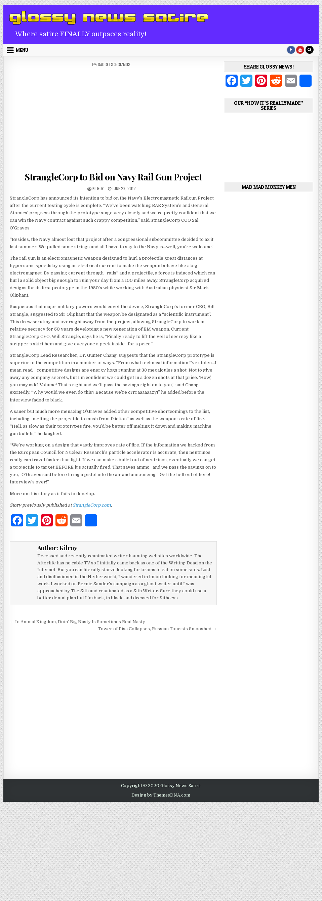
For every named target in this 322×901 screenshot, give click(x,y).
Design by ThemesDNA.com (160, 795)
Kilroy (98, 188)
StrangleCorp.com (92, 505)
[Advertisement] (113, 118)
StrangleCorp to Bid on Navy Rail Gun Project (113, 177)
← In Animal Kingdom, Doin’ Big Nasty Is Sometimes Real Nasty (77, 621)
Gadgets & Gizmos (114, 64)
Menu (22, 50)
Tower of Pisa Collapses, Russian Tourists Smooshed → (157, 628)
